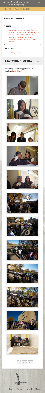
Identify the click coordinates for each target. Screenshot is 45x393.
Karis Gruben (29, 35)
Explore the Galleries (21, 9)
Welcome (7, 9)
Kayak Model (13, 37)
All (9, 52)
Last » (30, 362)
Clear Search (17, 71)
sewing (28, 37)
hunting (12, 34)
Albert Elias (13, 30)
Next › (25, 362)
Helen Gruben (35, 32)
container (12, 32)
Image (14, 52)
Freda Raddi (26, 32)
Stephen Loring (31, 39)
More (6, 45)
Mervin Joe (21, 37)
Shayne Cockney (14, 39)
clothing (34, 30)
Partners (20, 389)
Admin (37, 389)
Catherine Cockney (24, 30)
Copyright (29, 389)
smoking (22, 39)
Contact (12, 389)
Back (38, 61)
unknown (11, 41)
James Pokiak (19, 35)
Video (19, 53)
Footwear (19, 32)
